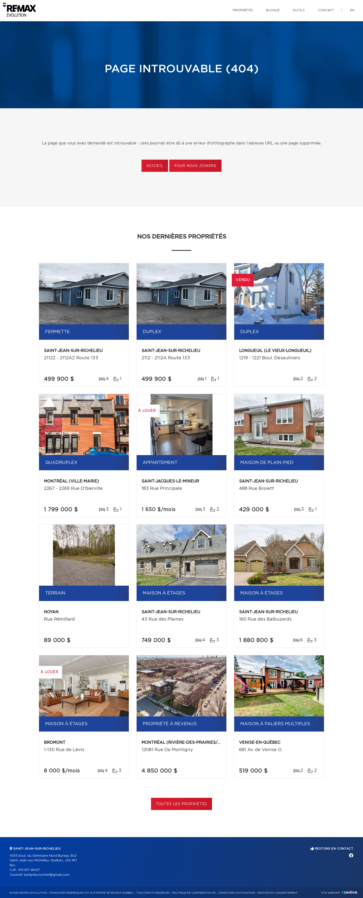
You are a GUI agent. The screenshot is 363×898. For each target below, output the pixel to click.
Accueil (154, 166)
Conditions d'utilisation (236, 893)
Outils (299, 10)
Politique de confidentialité (194, 893)
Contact (326, 10)
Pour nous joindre (195, 166)
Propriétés (243, 10)
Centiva (349, 892)
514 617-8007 (29, 870)
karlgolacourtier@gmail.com (47, 874)
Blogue (273, 10)
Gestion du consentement (277, 893)
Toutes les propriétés (181, 804)
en (352, 10)
